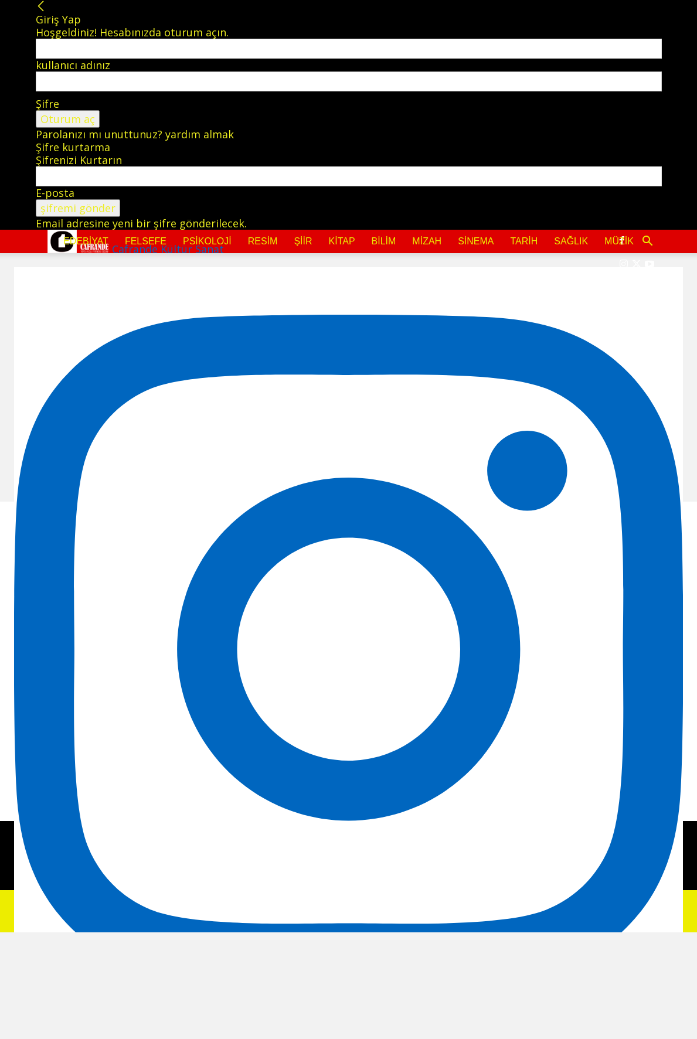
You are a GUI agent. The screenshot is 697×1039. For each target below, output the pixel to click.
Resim (263, 241)
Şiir (303, 241)
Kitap (342, 241)
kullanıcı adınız (73, 65)
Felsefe (145, 241)
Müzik (619, 241)
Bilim (384, 241)
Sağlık (571, 241)
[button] (648, 241)
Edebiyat (85, 241)
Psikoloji (207, 241)
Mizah (426, 241)
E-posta (55, 193)
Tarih (524, 241)
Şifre (47, 104)
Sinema (476, 241)
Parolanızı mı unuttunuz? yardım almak (135, 134)
